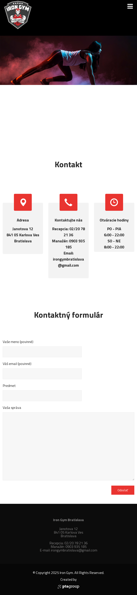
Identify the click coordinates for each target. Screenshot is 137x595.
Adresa (23, 220)
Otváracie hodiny (114, 220)
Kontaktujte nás (68, 220)
